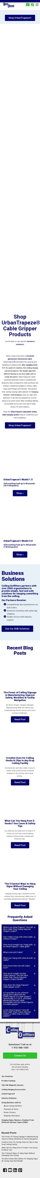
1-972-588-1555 (20, 1047)
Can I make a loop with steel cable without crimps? (18, 938)
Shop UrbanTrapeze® (20, 18)
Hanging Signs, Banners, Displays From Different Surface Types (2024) (18, 1121)
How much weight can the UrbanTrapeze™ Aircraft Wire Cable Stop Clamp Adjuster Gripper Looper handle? (15, 976)
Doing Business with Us (11, 1103)
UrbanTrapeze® (8, 1094)
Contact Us (20, 1055)
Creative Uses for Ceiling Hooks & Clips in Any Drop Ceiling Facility (20, 1143)
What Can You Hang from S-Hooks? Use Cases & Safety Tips (20, 1149)
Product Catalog (8, 1081)
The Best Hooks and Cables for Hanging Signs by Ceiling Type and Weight (20, 1160)
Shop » (20, 493)
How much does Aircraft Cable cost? (16, 967)
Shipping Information (12, 1116)
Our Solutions (7, 1076)
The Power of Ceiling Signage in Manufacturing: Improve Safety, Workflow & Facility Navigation (20, 1138)
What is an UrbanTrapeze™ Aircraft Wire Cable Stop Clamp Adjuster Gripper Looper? (18, 929)
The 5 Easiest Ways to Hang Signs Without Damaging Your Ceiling (18, 1154)
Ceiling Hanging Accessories (14, 1090)
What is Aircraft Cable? (13, 952)
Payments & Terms (11, 1109)
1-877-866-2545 (22, 1070)
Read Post (20, 719)
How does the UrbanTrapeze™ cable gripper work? (16, 986)
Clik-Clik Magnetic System (12, 1085)
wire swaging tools (30, 365)
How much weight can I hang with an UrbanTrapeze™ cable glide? (18, 945)
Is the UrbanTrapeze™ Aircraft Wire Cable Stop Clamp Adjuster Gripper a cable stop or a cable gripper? (17, 1013)
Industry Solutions (9, 1098)
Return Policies (10, 1112)
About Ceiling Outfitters (13, 1106)
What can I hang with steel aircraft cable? (18, 959)
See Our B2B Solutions (17, 628)
